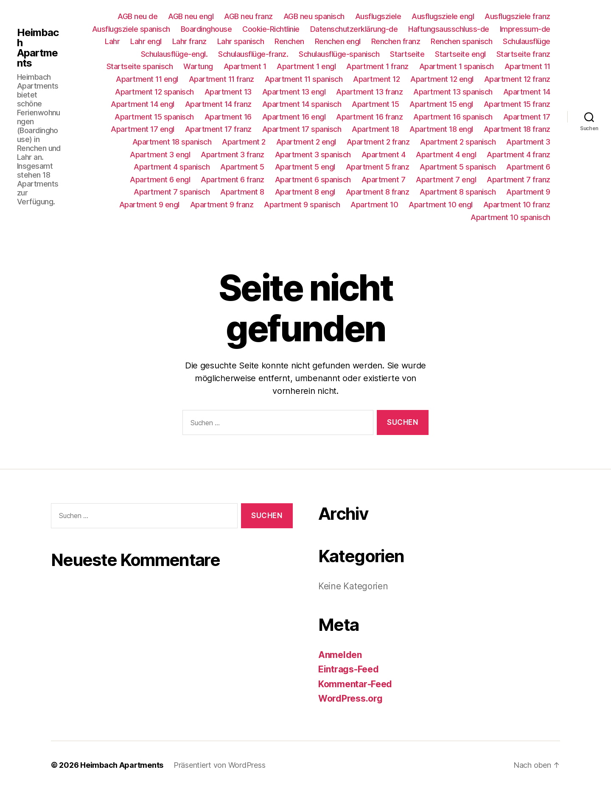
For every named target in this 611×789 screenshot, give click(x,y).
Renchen (289, 41)
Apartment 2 (244, 141)
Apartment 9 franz (222, 204)
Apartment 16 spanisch (453, 116)
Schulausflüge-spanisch (339, 54)
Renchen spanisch (461, 41)
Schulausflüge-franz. (253, 54)
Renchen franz (395, 41)
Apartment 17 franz (218, 129)
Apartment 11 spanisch (304, 79)
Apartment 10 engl (441, 204)
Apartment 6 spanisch (313, 179)
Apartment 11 (527, 66)
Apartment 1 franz (377, 66)
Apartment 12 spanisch (154, 91)
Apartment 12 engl (442, 79)
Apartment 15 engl (441, 104)
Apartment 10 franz (516, 204)
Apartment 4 (384, 154)
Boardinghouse (206, 29)
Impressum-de (525, 29)
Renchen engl (338, 41)
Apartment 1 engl (306, 66)
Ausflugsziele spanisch (131, 29)
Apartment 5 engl (305, 166)
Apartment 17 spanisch (302, 129)
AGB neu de (137, 16)
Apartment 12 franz (517, 79)
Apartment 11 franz (221, 79)
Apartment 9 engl (149, 204)
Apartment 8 (242, 191)
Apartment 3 (528, 141)
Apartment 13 (228, 91)
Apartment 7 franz (518, 179)
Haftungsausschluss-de (448, 29)
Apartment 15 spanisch (154, 116)
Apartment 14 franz (218, 104)
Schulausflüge (526, 41)
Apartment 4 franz (518, 154)
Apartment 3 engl (160, 154)
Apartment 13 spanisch (453, 91)
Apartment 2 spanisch (458, 141)
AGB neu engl (190, 16)
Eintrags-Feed (348, 669)
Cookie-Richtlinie (271, 29)
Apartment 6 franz (232, 179)
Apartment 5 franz (377, 166)
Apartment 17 (526, 116)
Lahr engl (146, 41)
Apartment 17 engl (142, 129)
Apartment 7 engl (446, 179)
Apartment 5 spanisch (458, 166)
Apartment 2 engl (306, 141)
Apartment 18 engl (441, 129)
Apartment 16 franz (369, 116)
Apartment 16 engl (294, 116)
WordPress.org (350, 698)
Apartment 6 (528, 166)
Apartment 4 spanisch (172, 166)
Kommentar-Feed (355, 684)
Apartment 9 (528, 191)
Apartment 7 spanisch (172, 191)
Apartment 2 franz (378, 141)
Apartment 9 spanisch (302, 204)
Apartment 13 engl (294, 91)
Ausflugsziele (378, 16)
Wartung (198, 66)
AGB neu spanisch (314, 16)
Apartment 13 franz (369, 91)
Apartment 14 (526, 91)
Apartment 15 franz (517, 104)
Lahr (112, 41)
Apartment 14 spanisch (302, 104)
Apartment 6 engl (160, 179)
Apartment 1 (245, 66)
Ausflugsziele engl (443, 16)
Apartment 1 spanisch (456, 66)
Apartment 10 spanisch (510, 217)
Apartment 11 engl (147, 79)
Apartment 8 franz (377, 191)
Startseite (407, 54)
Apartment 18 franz (517, 129)
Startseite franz (523, 54)
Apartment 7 (384, 179)
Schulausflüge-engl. (174, 54)
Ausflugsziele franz (517, 16)
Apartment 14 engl (142, 104)
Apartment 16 (228, 116)
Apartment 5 (242, 166)
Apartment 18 (375, 129)
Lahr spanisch (240, 41)
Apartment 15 (375, 104)
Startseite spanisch (140, 66)
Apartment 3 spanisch (313, 154)
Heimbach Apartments (38, 48)
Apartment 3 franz (232, 154)
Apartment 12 (376, 79)
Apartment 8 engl (305, 191)
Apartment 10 (374, 204)
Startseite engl (460, 54)
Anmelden (340, 655)
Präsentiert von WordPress (219, 765)
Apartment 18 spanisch (172, 141)
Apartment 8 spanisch (458, 191)
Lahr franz (189, 41)
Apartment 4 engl (446, 154)
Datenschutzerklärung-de (354, 29)
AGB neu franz (248, 16)
